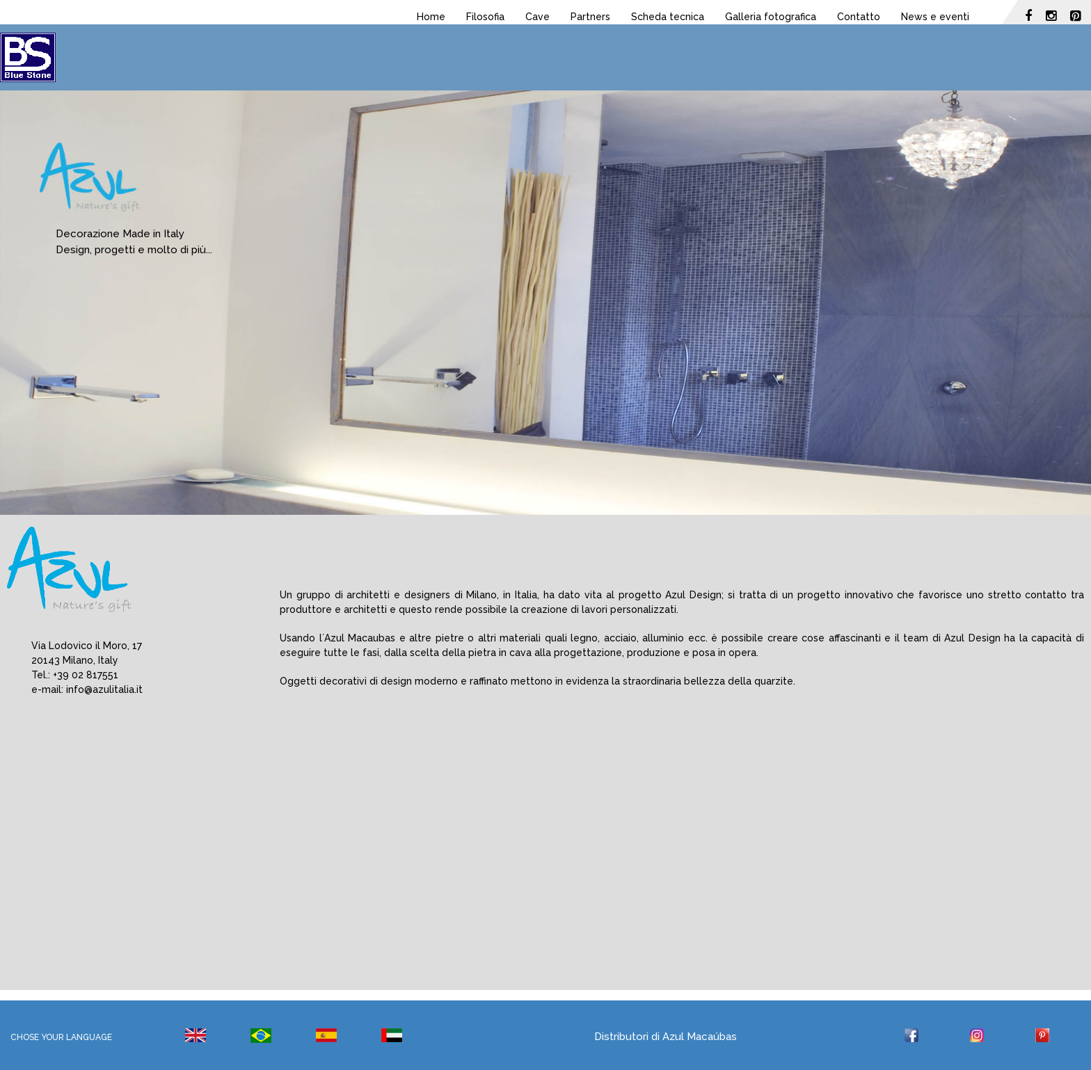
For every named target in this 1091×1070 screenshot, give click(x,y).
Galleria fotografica (770, 16)
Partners (590, 16)
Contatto (858, 16)
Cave (537, 16)
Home (431, 16)
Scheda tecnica (667, 16)
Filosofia (485, 16)
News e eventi (935, 16)
